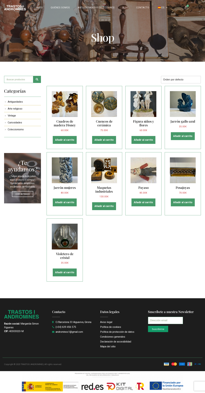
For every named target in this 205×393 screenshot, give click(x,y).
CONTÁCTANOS (22, 217)
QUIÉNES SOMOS (60, 7)
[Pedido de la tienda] (181, 79)
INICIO (39, 7)
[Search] (37, 79)
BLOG (125, 7)
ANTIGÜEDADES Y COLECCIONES (96, 7)
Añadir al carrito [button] (64, 140)
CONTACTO (142, 7)
